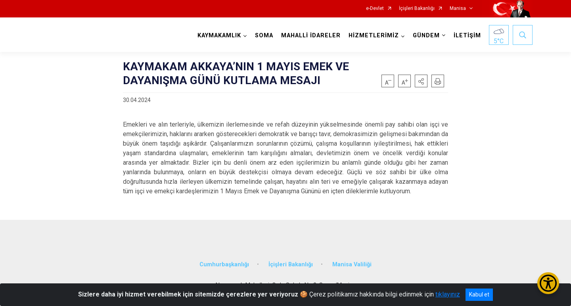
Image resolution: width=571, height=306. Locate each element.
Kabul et (479, 294)
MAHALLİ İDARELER (311, 35)
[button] (421, 81)
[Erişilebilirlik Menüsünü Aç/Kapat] (548, 283)
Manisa (458, 8)
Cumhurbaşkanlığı (224, 264)
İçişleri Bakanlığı (417, 8)
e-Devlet (375, 8)
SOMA (264, 35)
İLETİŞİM (467, 35)
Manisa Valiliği (352, 264)
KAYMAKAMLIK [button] (219, 35)
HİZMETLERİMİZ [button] (374, 35)
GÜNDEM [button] (426, 35)
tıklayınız (447, 294)
